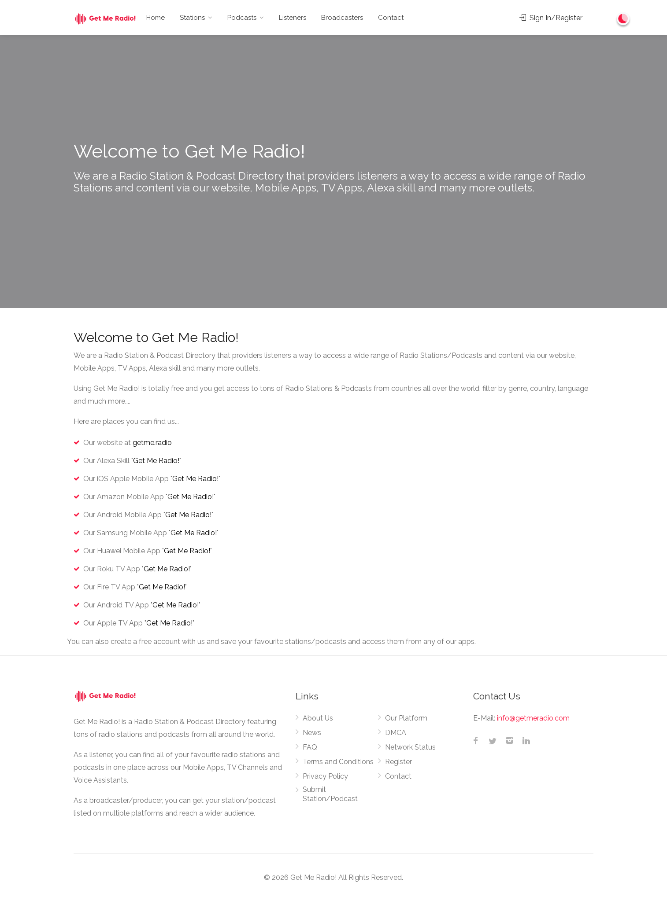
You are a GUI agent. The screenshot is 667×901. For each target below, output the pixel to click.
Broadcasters (342, 18)
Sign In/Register (550, 18)
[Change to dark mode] (623, 18)
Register (398, 762)
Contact (391, 18)
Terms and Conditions (338, 762)
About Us (318, 718)
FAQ (310, 747)
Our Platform (406, 718)
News (312, 732)
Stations (192, 18)
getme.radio (152, 442)
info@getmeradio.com (533, 718)
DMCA (395, 732)
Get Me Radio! (156, 460)
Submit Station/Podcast (330, 794)
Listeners (292, 18)
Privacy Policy (325, 776)
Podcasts (241, 18)
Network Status (410, 747)
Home (155, 18)
